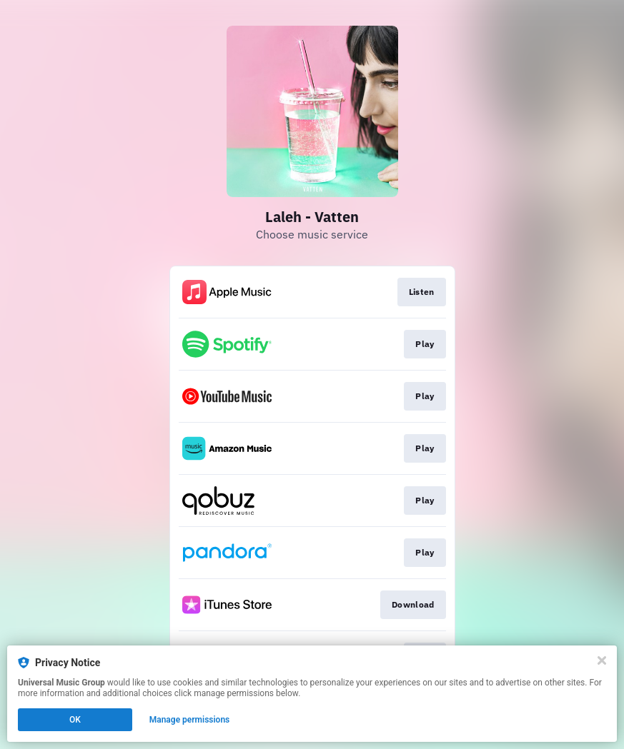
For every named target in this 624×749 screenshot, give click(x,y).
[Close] (601, 660)
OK (75, 720)
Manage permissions (189, 720)
